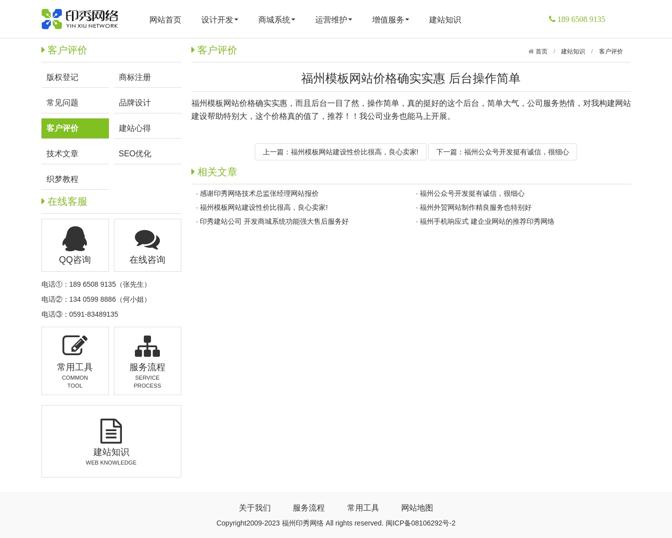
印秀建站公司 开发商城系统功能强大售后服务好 (274, 221)
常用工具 (363, 508)
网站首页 (165, 19)
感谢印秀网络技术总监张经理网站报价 (259, 193)
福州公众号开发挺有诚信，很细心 (516, 152)
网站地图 (417, 508)
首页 (540, 51)
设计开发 (219, 19)
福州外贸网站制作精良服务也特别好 (476, 207)
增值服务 (390, 19)
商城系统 (276, 19)
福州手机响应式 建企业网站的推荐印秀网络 (487, 221)
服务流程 (309, 508)
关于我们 (255, 508)
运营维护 (333, 19)
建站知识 (445, 19)
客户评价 (611, 51)
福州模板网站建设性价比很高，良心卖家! (355, 152)
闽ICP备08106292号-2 (421, 523)
